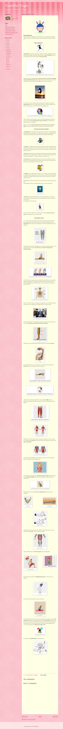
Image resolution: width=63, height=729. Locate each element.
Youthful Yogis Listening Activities (11, 32)
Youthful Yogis (16, 5)
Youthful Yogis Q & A (9, 34)
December (8, 51)
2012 (7, 68)
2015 (7, 45)
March (7, 62)
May (7, 58)
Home (40, 716)
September (8, 56)
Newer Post (25, 716)
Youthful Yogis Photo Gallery (10, 30)
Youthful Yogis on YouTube (10, 27)
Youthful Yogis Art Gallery (10, 29)
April (7, 60)
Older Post (55, 716)
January (7, 66)
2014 (7, 47)
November (8, 53)
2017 (7, 42)
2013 (7, 49)
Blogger (37, 726)
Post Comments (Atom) (31, 719)
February (7, 64)
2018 (7, 40)
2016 (7, 43)
